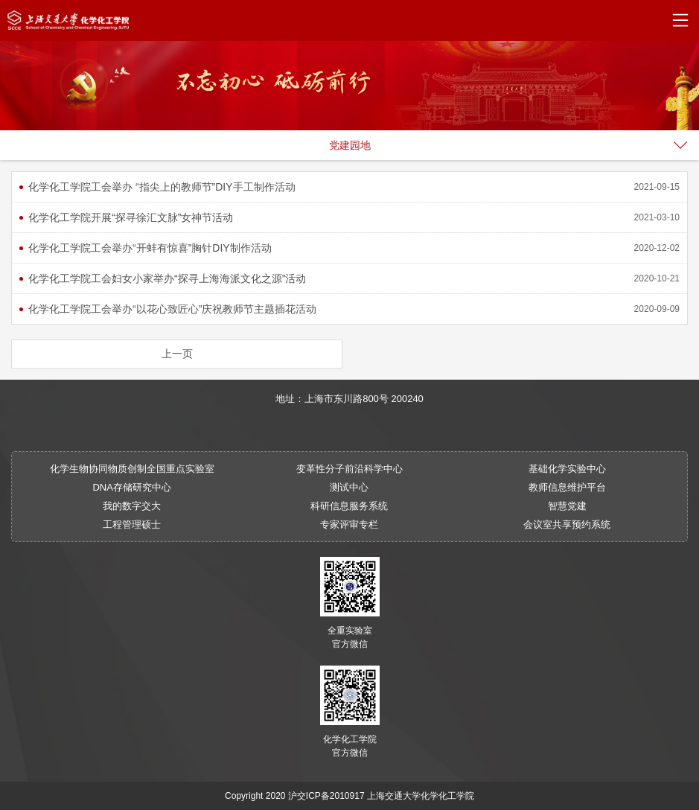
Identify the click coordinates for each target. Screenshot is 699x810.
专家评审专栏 (349, 524)
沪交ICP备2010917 (326, 796)
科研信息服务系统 (349, 505)
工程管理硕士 (132, 524)
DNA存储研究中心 (131, 487)
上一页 (177, 354)
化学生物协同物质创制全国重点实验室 (132, 468)
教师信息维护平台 (567, 487)
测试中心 (349, 487)
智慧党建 (567, 505)
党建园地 (350, 145)
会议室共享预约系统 (566, 524)
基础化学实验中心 (567, 468)
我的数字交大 (132, 505)
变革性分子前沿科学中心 (349, 468)
